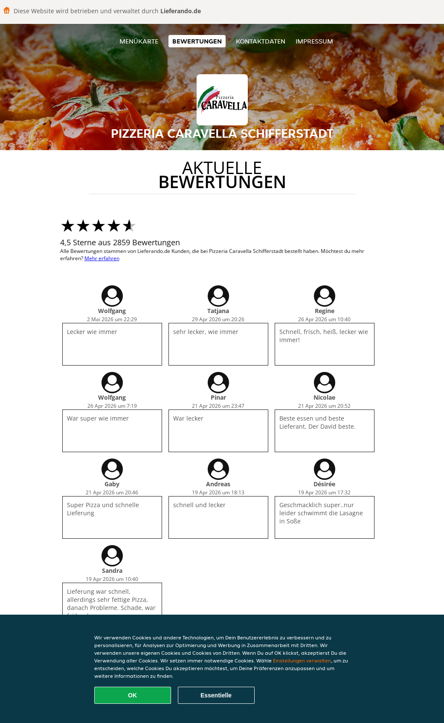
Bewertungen (197, 41)
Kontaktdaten (260, 41)
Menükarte (138, 41)
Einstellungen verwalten (302, 660)
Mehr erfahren (101, 258)
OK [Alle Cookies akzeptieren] (132, 695)
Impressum (314, 41)
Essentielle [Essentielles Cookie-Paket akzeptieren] (216, 695)
